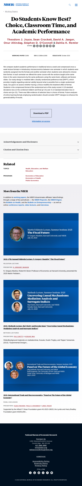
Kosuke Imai (30, 336)
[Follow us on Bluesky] (39, 472)
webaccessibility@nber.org (41, 449)
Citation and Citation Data (16, 149)
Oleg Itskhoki (19, 406)
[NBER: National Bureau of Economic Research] (17, 5)
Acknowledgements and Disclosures (20, 142)
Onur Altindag (13, 42)
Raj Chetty (18, 336)
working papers (20, 197)
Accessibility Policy (41, 461)
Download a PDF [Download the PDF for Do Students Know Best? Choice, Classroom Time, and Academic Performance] (41, 113)
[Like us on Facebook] (47, 472)
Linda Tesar (47, 406)
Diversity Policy (41, 463)
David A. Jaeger (63, 39)
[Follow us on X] (30, 472)
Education (29, 171)
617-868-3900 (41, 445)
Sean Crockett (42, 39)
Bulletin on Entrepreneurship (39, 202)
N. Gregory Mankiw (21, 267)
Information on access (41, 121)
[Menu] (76, 5)
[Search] (69, 5)
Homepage (41, 456)
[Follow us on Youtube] (51, 472)
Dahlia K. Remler (67, 42)
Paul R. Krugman (33, 406)
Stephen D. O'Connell (38, 42)
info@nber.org (41, 447)
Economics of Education (35, 176)
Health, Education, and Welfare (37, 168)
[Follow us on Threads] (43, 472)
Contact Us (41, 439)
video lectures (30, 205)
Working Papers (11, 11)
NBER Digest (56, 200)
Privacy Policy (41, 465)
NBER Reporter (41, 200)
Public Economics (32, 180)
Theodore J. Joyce (19, 39)
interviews (44, 205)
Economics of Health (33, 178)
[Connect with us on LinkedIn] (34, 472)
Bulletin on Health (13, 202)
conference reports (16, 205)
